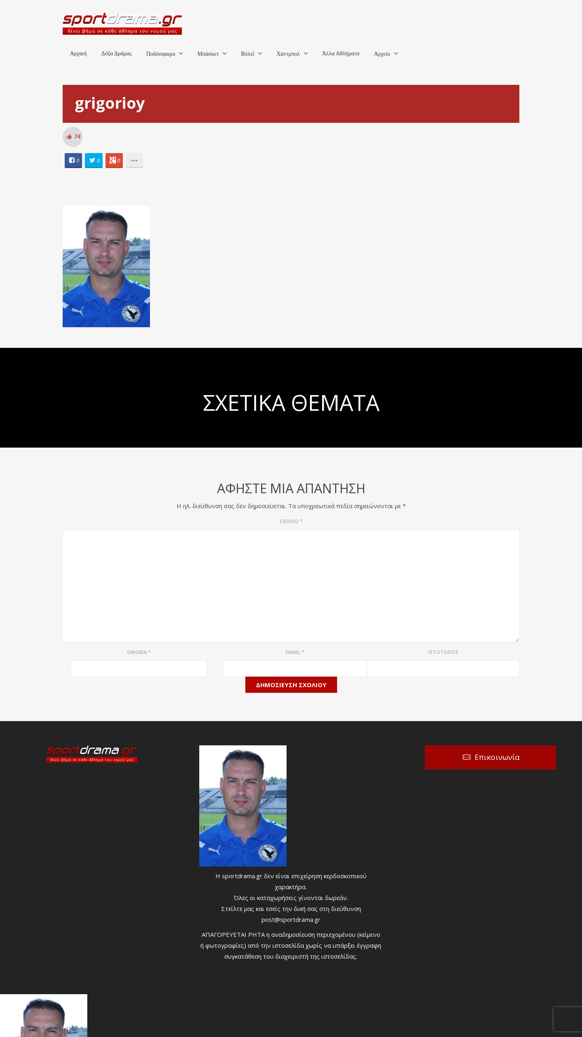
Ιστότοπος (443, 652)
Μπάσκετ (208, 54)
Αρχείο (382, 54)
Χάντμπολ (288, 54)
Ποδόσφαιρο (160, 54)
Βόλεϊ (247, 54)
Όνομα (139, 652)
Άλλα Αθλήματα (340, 53)
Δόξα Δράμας (116, 53)
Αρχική (78, 53)
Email (294, 652)
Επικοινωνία (497, 757)
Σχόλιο (291, 521)
